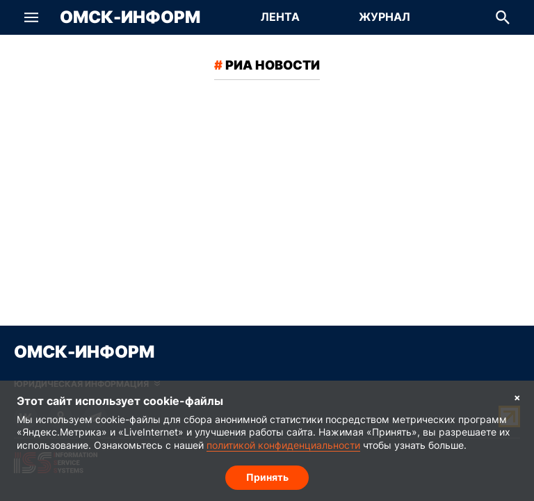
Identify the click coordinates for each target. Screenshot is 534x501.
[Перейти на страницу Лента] (280, 17)
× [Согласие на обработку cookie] (517, 397)
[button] (31, 17)
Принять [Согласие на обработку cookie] (267, 477)
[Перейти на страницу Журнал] (384, 17)
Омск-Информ (130, 17)
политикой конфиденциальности (283, 445)
